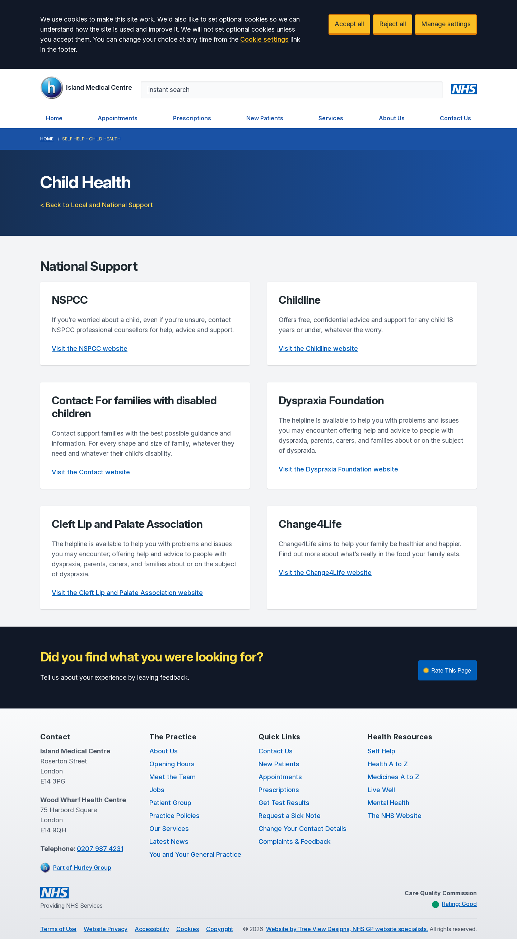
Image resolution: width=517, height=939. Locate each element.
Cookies (187, 929)
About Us (392, 118)
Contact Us (455, 118)
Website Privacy (105, 929)
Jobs (156, 790)
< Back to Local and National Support (96, 205)
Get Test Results (283, 802)
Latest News (168, 841)
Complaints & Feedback (294, 841)
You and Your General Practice (195, 854)
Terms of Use (58, 929)
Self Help (381, 751)
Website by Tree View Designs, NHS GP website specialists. (347, 929)
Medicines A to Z (393, 777)
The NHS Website (394, 815)
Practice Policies (174, 815)
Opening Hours (172, 764)
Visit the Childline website (318, 348)
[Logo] (86, 87)
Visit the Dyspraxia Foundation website (338, 469)
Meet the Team (172, 777)
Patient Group (170, 802)
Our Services (169, 828)
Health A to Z (388, 764)
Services (330, 118)
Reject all (392, 24)
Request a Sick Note (289, 815)
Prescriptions (192, 118)
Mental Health (388, 802)
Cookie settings (264, 39)
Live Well (381, 790)
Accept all (349, 24)
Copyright (219, 929)
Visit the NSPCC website (89, 348)
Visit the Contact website (91, 472)
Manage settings (446, 24)
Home (54, 118)
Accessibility (152, 929)
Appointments (118, 118)
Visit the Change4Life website (325, 572)
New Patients (264, 118)
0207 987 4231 (100, 848)
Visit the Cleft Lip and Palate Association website (127, 592)
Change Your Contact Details (302, 828)
